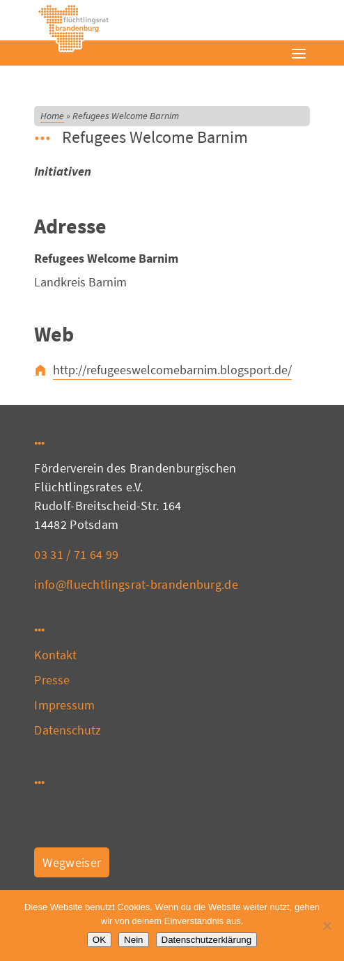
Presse (52, 680)
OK (99, 940)
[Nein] (327, 925)
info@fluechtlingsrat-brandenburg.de (136, 584)
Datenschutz (67, 730)
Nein (133, 940)
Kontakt (55, 655)
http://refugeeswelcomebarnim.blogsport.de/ (172, 370)
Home (52, 115)
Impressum (64, 705)
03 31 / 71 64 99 (76, 554)
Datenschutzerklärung (207, 940)
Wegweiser (71, 862)
